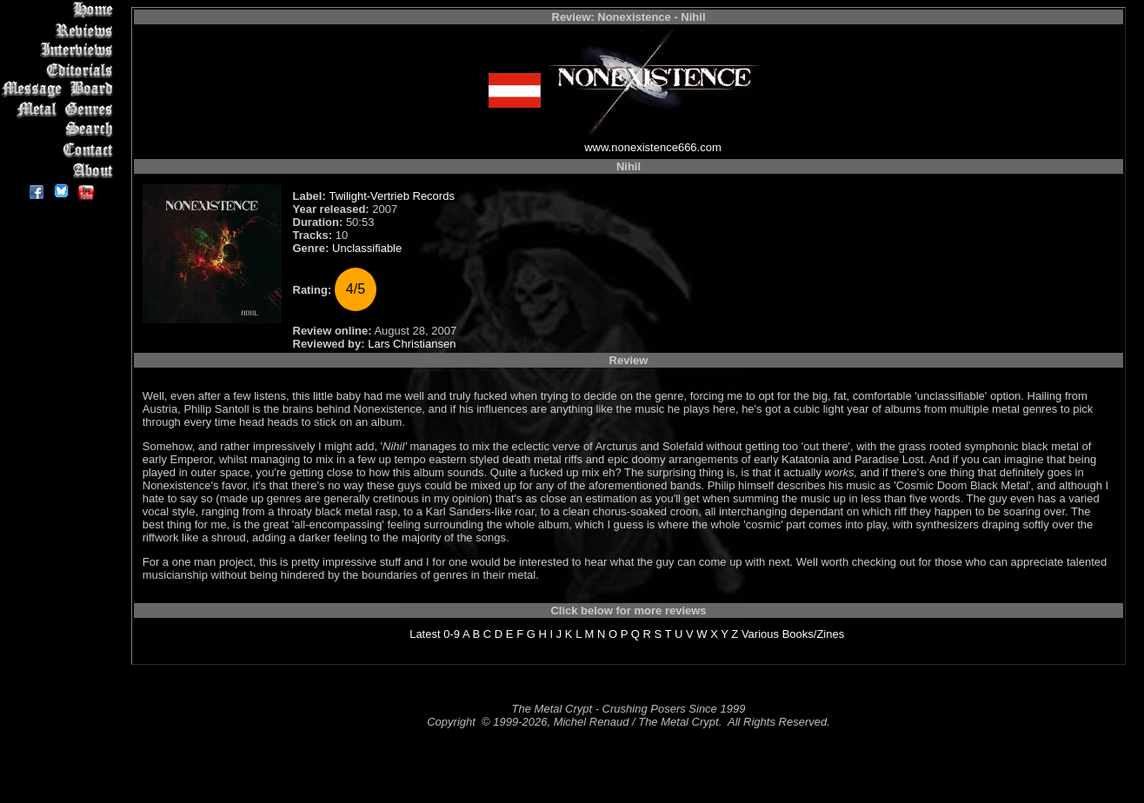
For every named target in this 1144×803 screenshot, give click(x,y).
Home (60, 10)
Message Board (60, 90)
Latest (424, 633)
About (60, 170)
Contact (60, 150)
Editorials (60, 70)
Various (760, 633)
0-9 (451, 633)
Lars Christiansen (412, 343)
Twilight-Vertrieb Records (392, 195)
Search (60, 130)
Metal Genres (60, 110)
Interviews (60, 50)
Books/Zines (813, 633)
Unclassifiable (367, 248)
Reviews (60, 30)
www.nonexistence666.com (653, 147)
